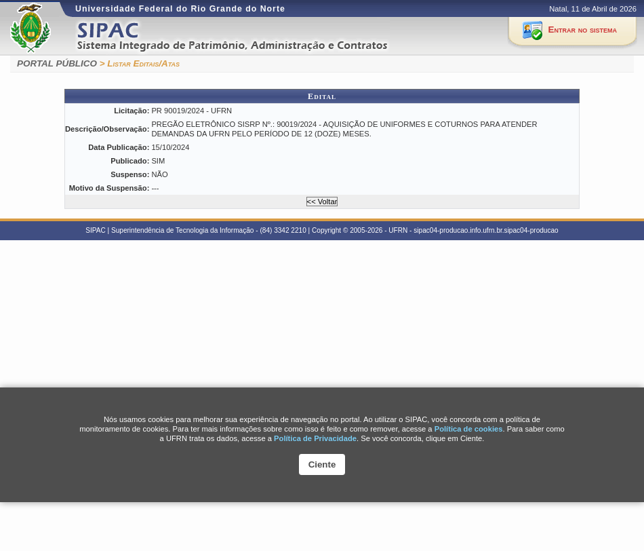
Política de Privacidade (315, 438)
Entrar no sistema (582, 29)
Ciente (322, 464)
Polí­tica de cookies (469, 429)
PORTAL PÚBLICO (57, 63)
